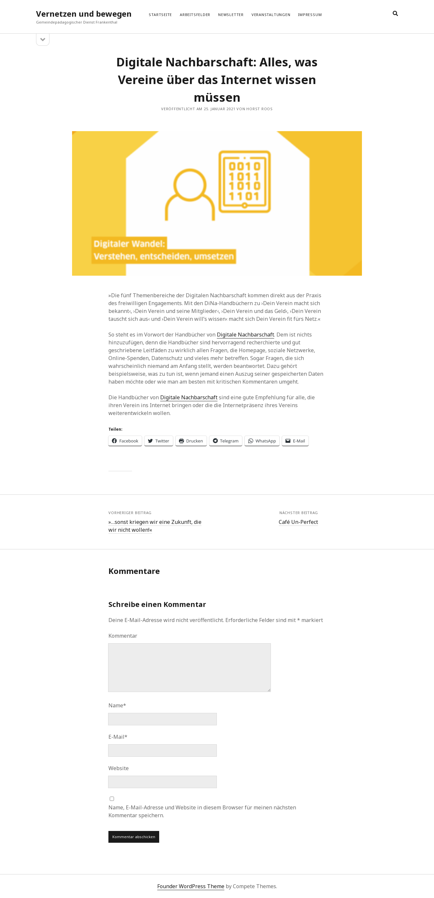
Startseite (160, 14)
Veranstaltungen (271, 14)
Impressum (310, 14)
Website (118, 768)
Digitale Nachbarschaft (245, 334)
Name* (117, 705)
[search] (395, 14)
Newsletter (231, 14)
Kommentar (122, 635)
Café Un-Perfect (298, 522)
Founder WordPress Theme (190, 886)
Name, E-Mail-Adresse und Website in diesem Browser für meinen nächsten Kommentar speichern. (202, 811)
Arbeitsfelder (195, 14)
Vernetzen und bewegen (84, 13)
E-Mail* (117, 736)
